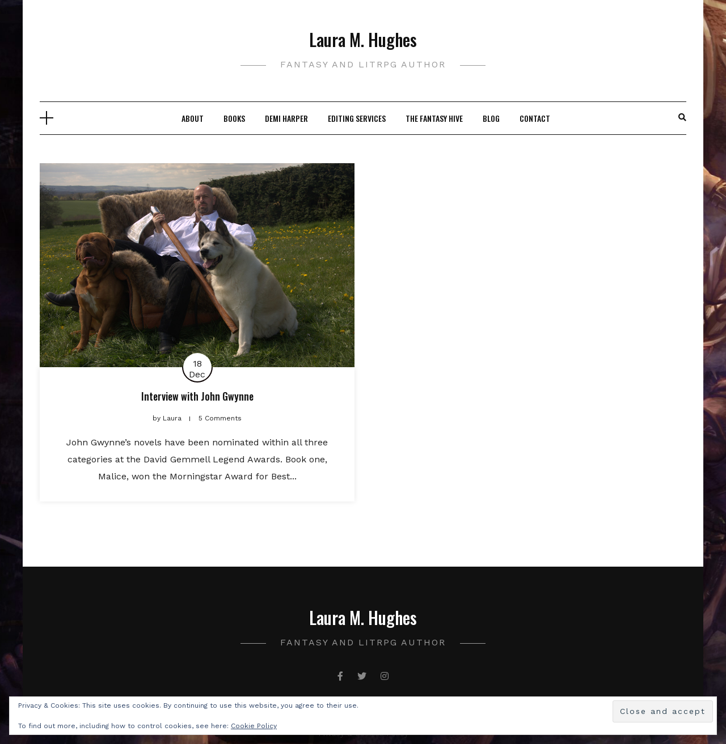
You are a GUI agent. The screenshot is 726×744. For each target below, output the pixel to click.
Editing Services (357, 118)
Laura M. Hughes (363, 39)
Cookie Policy (254, 726)
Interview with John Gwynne (197, 396)
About (193, 118)
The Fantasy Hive (434, 118)
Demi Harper (286, 118)
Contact (535, 118)
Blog (491, 118)
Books (234, 118)
